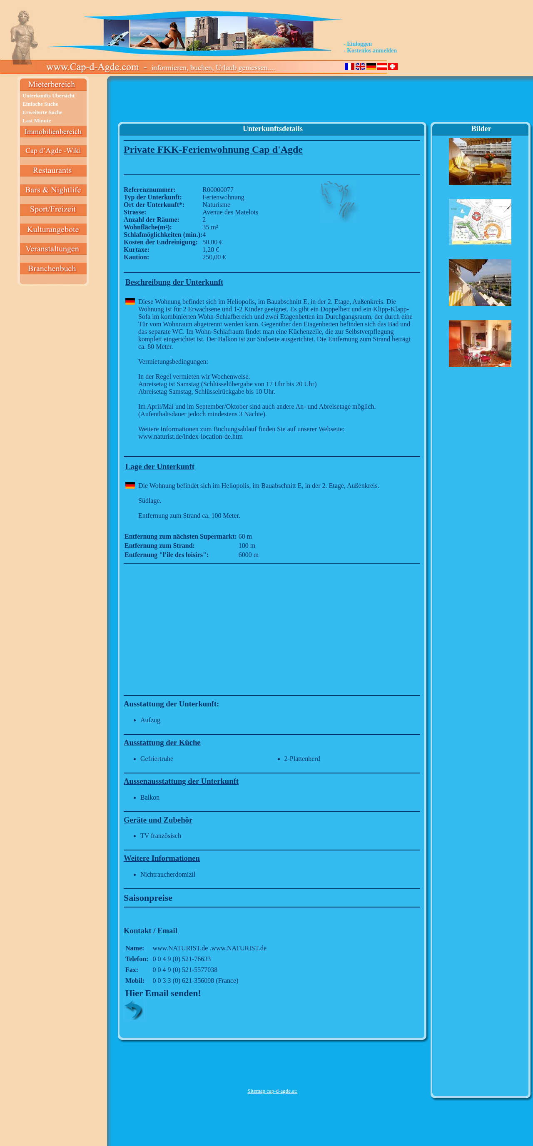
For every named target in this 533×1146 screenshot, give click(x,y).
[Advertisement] (272, 102)
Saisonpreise (148, 897)
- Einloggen (358, 44)
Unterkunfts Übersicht (48, 95)
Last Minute (36, 120)
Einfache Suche (40, 104)
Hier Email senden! (163, 993)
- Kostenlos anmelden (370, 50)
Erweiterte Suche (42, 112)
